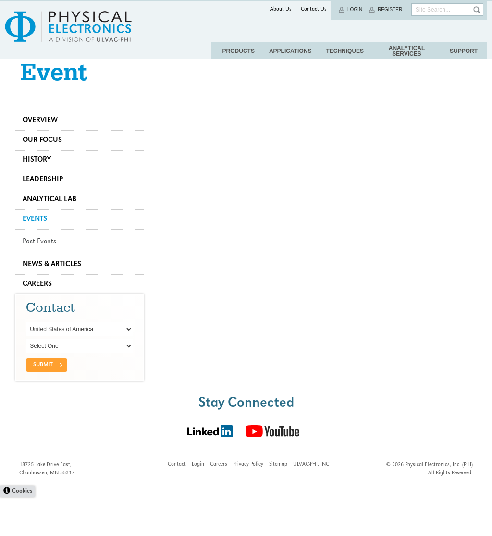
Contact (177, 504)
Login (354, 9)
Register (390, 9)
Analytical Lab (53, 214)
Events (38, 234)
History (40, 175)
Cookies (22, 530)
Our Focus (46, 155)
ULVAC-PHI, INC (311, 504)
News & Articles (55, 279)
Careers (41, 299)
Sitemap (278, 504)
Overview (44, 136)
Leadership (46, 195)
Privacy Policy (248, 504)
